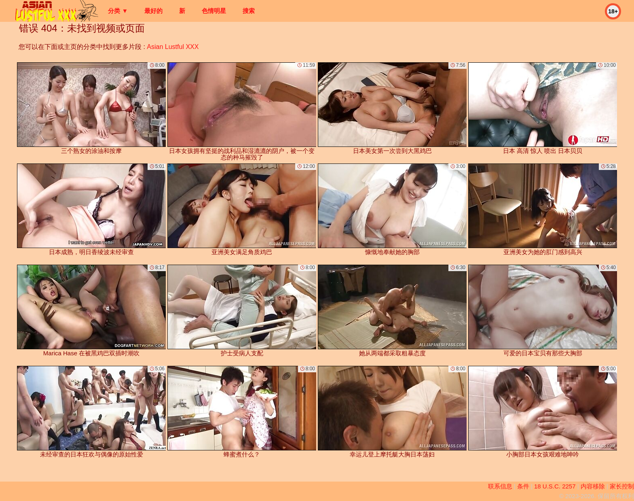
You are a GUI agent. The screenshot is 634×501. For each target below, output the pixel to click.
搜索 (249, 10)
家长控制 (622, 486)
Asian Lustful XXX (173, 46)
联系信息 (500, 486)
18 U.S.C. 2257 (555, 486)
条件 (523, 486)
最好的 (153, 10)
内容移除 (593, 486)
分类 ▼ (118, 10)
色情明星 (214, 10)
